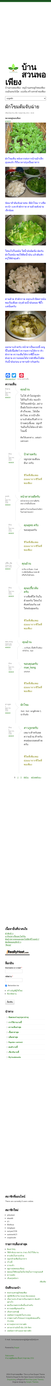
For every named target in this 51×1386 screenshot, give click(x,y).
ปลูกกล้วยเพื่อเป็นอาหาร (17, 1259)
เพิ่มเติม (43, 1281)
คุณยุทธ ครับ (31, 525)
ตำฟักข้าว (9, 933)
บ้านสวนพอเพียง (25, 74)
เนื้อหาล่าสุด (13, 1032)
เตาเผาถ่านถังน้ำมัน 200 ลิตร (19, 1327)
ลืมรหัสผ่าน (12, 994)
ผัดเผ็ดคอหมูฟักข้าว (13, 942)
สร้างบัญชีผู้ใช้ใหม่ (14, 990)
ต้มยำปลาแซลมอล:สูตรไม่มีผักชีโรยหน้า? (22, 939)
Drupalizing (11, 1379)
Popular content (15, 1042)
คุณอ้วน (25, 389)
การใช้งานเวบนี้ (15, 1022)
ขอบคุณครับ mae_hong (31, 665)
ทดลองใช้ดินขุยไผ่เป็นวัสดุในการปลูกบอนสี (25, 1272)
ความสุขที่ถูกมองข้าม (16, 1308)
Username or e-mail (13, 968)
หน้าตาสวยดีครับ (30, 496)
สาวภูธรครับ (31, 728)
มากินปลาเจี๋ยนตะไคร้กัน (15, 936)
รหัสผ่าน (9, 976)
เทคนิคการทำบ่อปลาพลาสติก (19, 1331)
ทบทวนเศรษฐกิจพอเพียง (17, 1292)
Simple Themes (32, 1382)
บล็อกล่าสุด (13, 1037)
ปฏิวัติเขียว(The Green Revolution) (21, 1296)
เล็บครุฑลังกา (12, 1278)
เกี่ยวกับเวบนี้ (13, 1052)
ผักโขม (25, 705)
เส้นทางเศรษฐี (13, 1311)
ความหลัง (11, 1275)
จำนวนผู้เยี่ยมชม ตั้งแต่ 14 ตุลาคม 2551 (19, 1358)
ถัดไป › (26, 777)
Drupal (16, 1347)
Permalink (7, 397)
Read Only (11, 1249)
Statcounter (9, 1355)
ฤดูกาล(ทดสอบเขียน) (15, 1268)
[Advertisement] (25, 30)
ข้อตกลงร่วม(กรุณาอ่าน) (18, 1017)
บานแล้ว (10, 1265)
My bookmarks (14, 1057)
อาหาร (8, 121)
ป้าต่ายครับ (30, 454)
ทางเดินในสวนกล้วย (15, 1255)
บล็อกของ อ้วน (10, 379)
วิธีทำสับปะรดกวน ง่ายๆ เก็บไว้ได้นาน (23, 1252)
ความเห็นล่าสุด (14, 1027)
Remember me (13, 985)
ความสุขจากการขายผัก (17, 1324)
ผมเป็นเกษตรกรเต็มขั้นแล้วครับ (20, 1305)
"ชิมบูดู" (8, 945)
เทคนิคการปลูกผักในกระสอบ (19, 1315)
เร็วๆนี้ (9, 1262)
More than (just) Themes (34, 1379)
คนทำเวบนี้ (13, 1047)
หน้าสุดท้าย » (36, 777)
